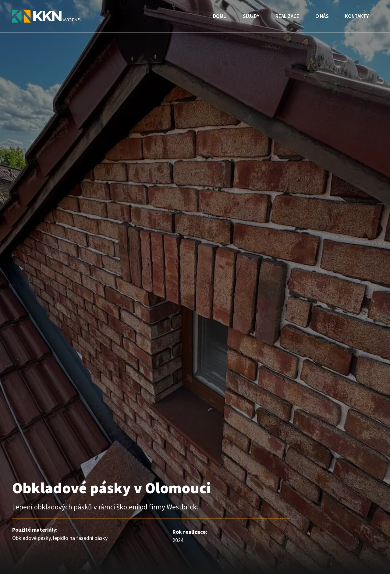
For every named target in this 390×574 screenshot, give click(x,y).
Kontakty (357, 16)
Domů (220, 16)
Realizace (287, 16)
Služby (251, 16)
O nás (322, 16)
